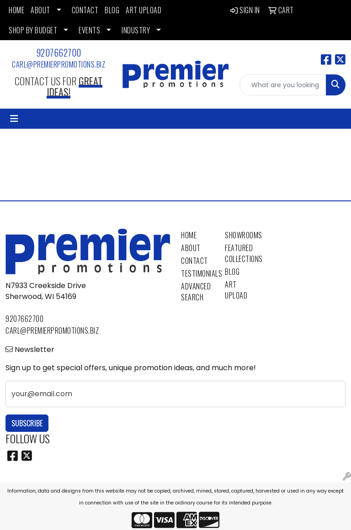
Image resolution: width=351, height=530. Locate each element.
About (191, 247)
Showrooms (241, 235)
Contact (194, 260)
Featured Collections (241, 253)
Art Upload (236, 290)
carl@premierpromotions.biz (58, 64)
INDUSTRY (136, 30)
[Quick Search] (282, 84)
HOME (16, 10)
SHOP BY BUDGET (33, 30)
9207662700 (58, 52)
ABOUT (40, 10)
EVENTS (89, 30)
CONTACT (85, 10)
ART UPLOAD (143, 10)
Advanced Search (196, 292)
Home (189, 235)
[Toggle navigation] (14, 118)
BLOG (112, 10)
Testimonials (197, 273)
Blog (232, 271)
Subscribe (27, 423)
